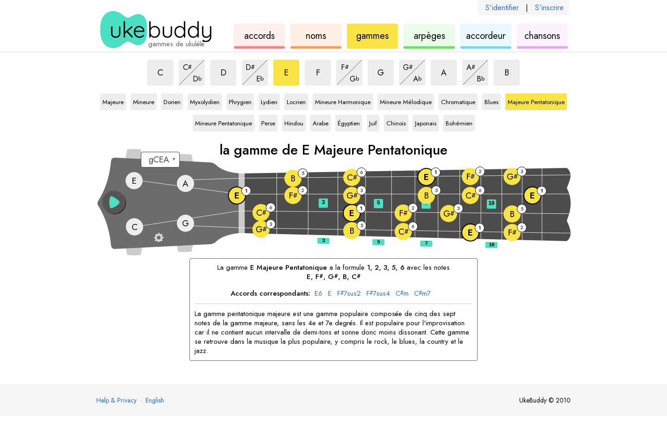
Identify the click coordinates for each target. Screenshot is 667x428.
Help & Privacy (116, 400)
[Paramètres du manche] (158, 237)
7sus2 (349, 293)
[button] (114, 202)
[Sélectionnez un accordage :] (160, 159)
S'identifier (502, 7)
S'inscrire (549, 7)
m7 (422, 293)
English (154, 400)
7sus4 (378, 293)
